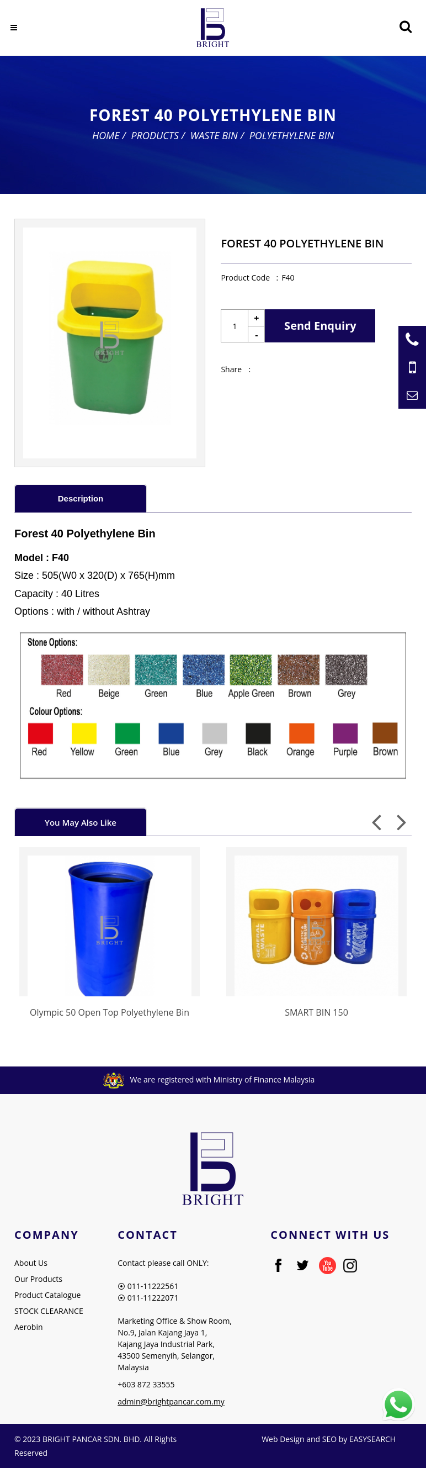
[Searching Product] (405, 26)
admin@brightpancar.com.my (171, 1401)
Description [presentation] (81, 498)
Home (106, 135)
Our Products (38, 1279)
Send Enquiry (320, 325)
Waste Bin (214, 135)
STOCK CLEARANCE (48, 1311)
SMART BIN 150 (316, 1012)
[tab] (80, 498)
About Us (30, 1263)
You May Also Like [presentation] (80, 822)
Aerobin (28, 1327)
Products (154, 135)
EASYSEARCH (372, 1439)
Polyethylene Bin (291, 135)
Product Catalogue (47, 1295)
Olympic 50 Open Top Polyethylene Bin (109, 1012)
